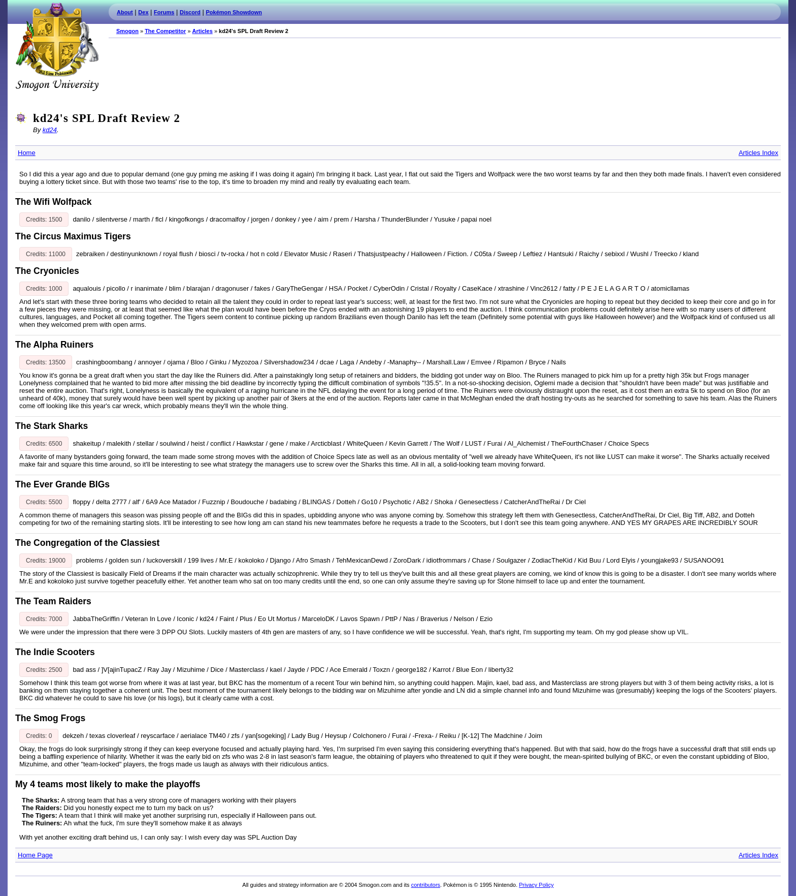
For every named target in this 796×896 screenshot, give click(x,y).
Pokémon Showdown (234, 12)
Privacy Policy (536, 885)
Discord (190, 12)
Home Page (35, 855)
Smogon (127, 31)
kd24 (50, 130)
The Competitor (165, 31)
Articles (202, 31)
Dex (143, 12)
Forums (164, 12)
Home (27, 153)
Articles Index (758, 153)
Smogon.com (56, 47)
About (125, 12)
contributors (425, 885)
